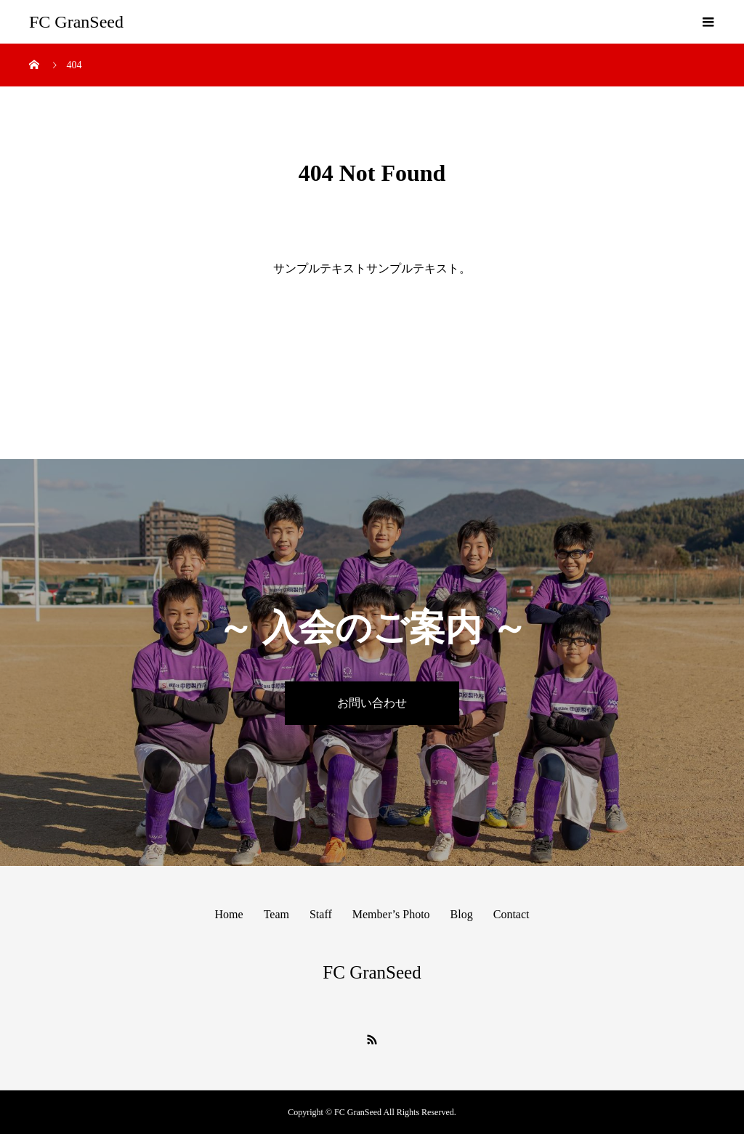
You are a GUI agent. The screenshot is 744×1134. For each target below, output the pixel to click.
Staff (321, 914)
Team (276, 914)
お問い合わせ (372, 703)
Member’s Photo (391, 914)
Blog (461, 914)
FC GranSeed (76, 21)
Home (229, 914)
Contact (511, 914)
